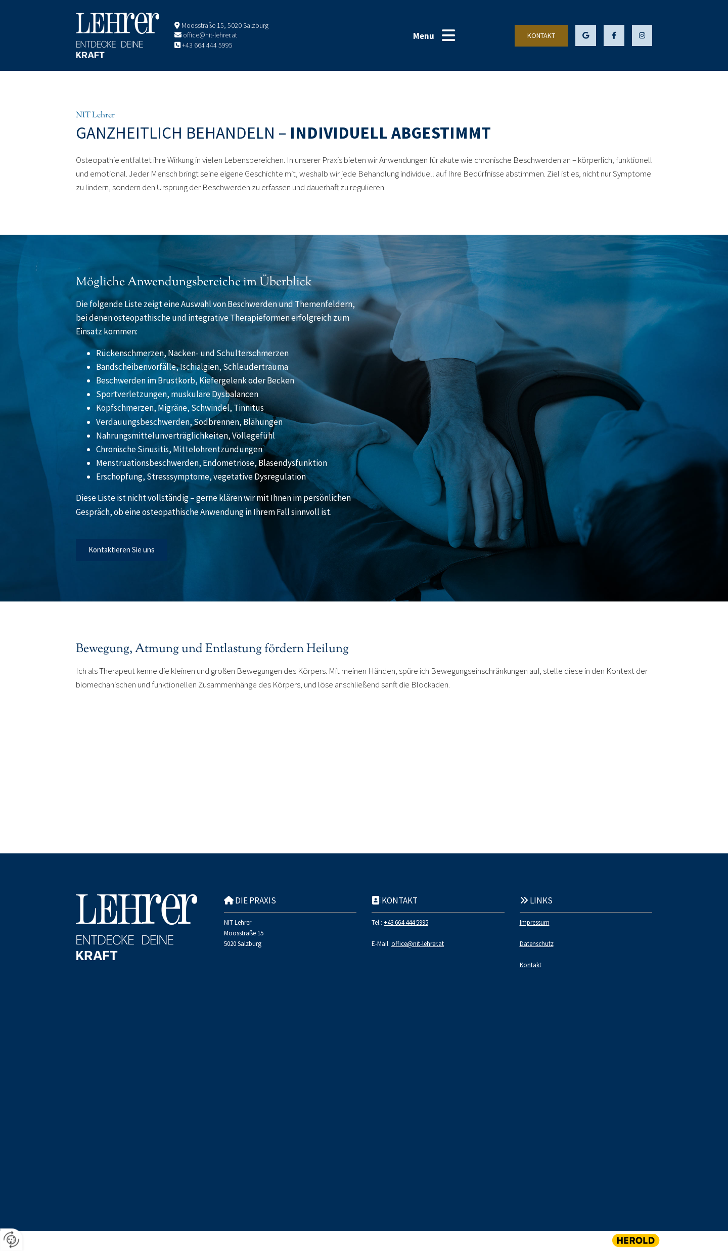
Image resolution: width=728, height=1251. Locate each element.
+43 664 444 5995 (207, 45)
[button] (448, 35)
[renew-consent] (11, 1239)
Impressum (535, 922)
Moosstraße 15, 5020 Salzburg (224, 25)
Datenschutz (537, 943)
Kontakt (530, 965)
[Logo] (117, 35)
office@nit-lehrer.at (210, 34)
